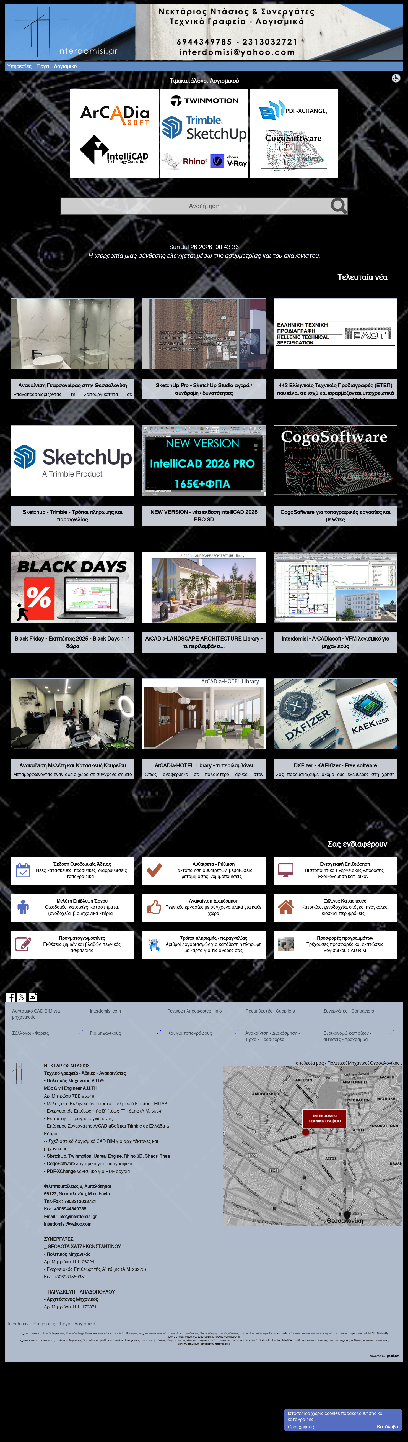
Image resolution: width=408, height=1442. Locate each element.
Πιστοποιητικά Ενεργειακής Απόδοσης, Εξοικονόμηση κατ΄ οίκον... (335, 870)
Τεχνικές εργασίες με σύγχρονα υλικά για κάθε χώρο (204, 907)
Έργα (43, 66)
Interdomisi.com (105, 1011)
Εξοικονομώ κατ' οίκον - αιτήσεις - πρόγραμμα (347, 1036)
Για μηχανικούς (105, 1033)
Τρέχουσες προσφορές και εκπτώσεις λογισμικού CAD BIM (335, 944)
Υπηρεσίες (19, 66)
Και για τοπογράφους (190, 1033)
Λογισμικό (65, 66)
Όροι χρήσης (301, 1427)
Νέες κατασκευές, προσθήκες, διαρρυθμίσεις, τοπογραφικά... (73, 870)
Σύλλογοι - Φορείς (30, 1033)
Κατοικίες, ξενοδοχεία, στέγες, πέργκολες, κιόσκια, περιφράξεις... (335, 907)
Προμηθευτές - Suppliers (270, 1011)
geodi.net (393, 1356)
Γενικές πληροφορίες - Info (195, 1011)
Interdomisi (19, 1324)
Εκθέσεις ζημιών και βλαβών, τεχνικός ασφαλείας (73, 944)
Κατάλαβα (387, 1427)
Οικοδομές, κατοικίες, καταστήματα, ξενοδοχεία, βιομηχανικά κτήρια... (73, 907)
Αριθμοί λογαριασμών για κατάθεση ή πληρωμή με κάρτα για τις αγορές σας (204, 944)
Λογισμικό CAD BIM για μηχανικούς (36, 1014)
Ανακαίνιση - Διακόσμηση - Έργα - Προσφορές (272, 1036)
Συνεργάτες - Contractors (348, 1011)
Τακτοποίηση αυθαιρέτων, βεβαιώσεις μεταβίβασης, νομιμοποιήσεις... (204, 870)
